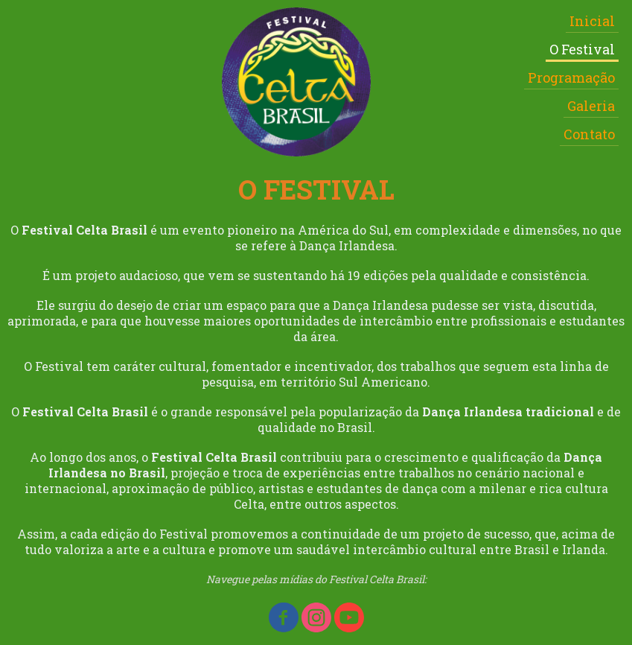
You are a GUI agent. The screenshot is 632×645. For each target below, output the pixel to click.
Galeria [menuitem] (591, 106)
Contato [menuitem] (589, 134)
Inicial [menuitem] (592, 21)
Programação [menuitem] (571, 77)
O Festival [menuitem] (582, 49)
